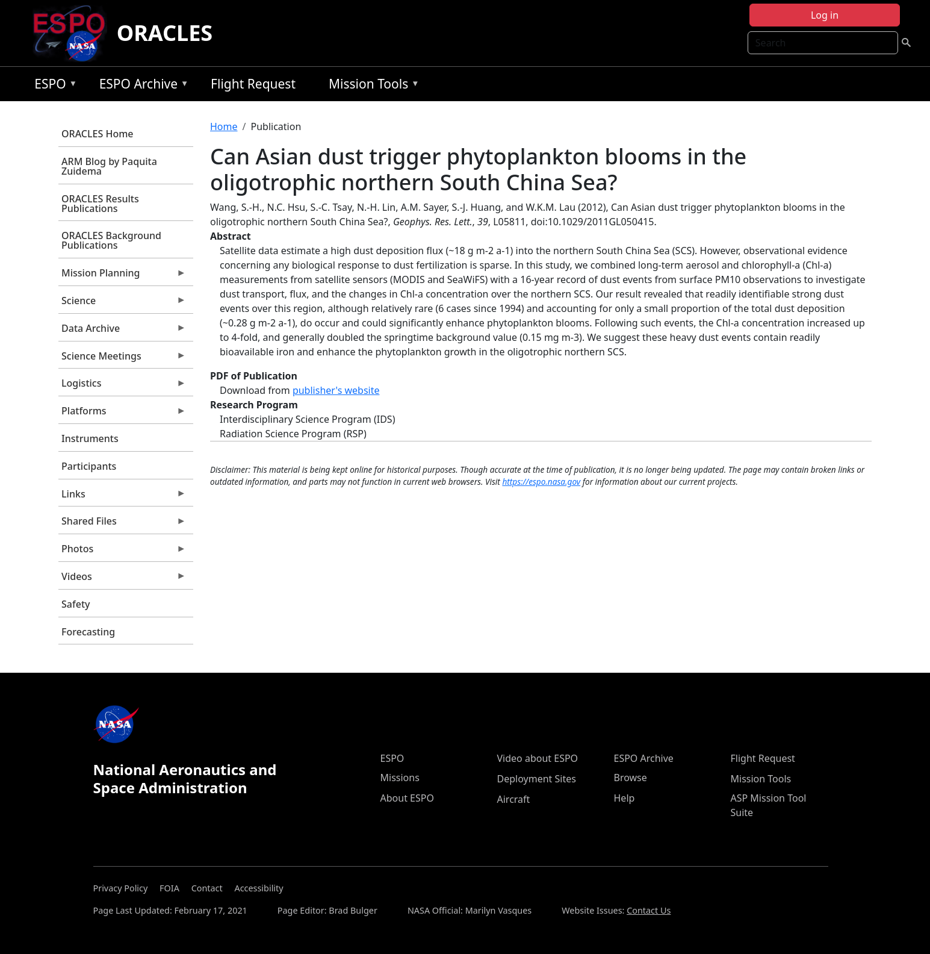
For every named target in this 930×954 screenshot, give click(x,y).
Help (624, 798)
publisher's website (336, 390)
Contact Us (649, 910)
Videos (122, 579)
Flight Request (253, 83)
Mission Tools (371, 85)
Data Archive (122, 331)
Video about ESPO (537, 758)
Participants (88, 466)
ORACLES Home (97, 133)
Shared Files (122, 524)
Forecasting (88, 631)
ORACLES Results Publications (100, 203)
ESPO (52, 85)
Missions (400, 777)
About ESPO (407, 798)
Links (122, 497)
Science (122, 303)
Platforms (122, 413)
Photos (122, 551)
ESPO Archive (141, 85)
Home (224, 126)
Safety (75, 604)
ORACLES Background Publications (111, 240)
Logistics (122, 386)
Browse (630, 777)
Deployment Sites (536, 778)
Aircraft (513, 799)
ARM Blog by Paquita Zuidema (109, 166)
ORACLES (165, 33)
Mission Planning (122, 275)
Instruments (90, 438)
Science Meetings (122, 359)
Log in (825, 15)
